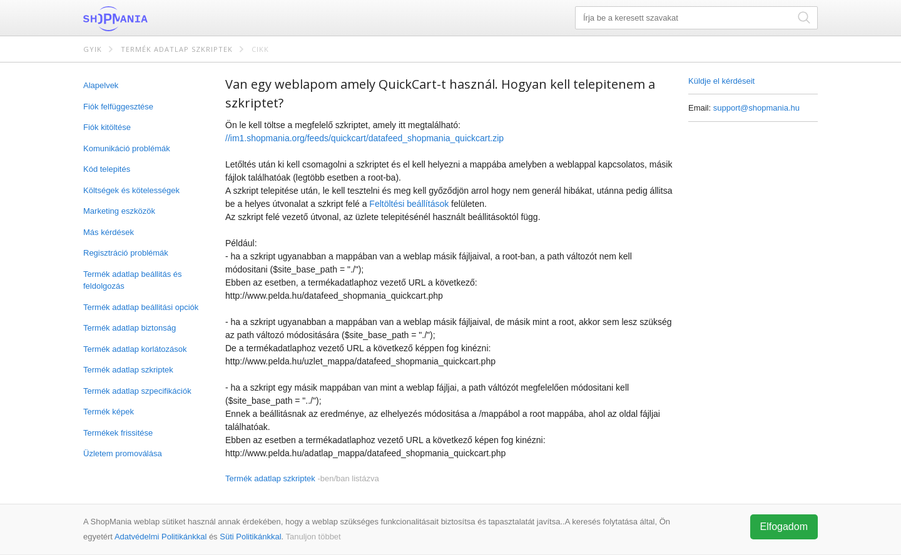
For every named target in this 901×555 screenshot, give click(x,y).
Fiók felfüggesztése (118, 106)
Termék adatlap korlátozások (134, 349)
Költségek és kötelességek (131, 190)
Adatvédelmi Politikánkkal (160, 536)
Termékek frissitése (118, 433)
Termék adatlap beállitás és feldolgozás (132, 280)
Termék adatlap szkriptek (177, 49)
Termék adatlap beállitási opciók (140, 307)
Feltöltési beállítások (409, 204)
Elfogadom (784, 526)
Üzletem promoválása (122, 453)
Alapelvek (100, 85)
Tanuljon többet (313, 536)
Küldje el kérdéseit (721, 81)
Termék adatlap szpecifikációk (137, 391)
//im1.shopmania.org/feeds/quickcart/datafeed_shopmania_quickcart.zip (364, 138)
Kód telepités (106, 169)
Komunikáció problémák (126, 148)
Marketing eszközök (119, 211)
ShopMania (145, 18)
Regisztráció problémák (125, 253)
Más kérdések (108, 232)
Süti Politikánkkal (250, 536)
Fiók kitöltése (107, 127)
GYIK (92, 49)
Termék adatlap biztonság (129, 327)
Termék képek (108, 411)
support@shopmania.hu (756, 107)
